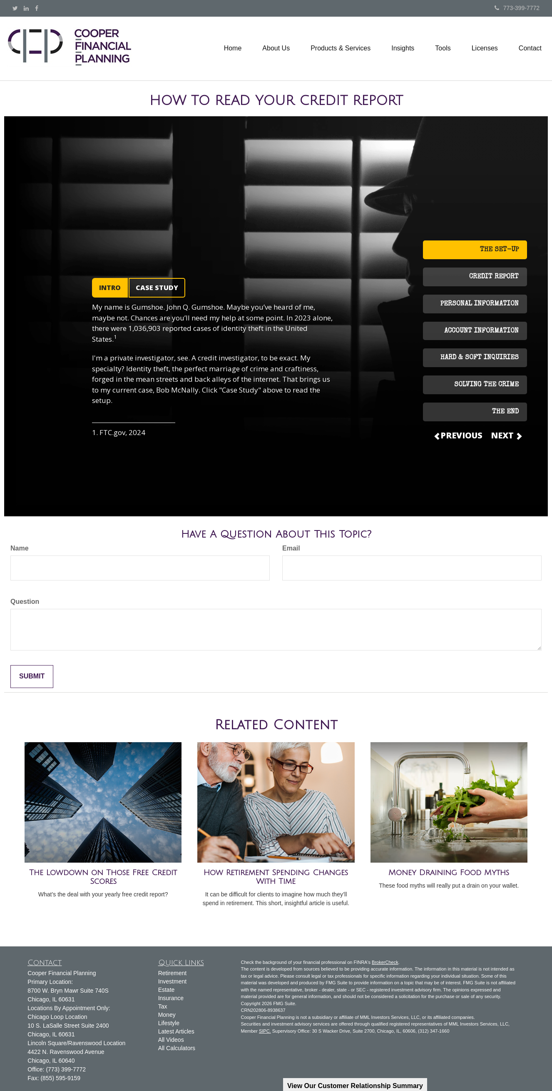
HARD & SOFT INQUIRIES (479, 358)
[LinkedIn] (26, 8)
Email (291, 548)
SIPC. (265, 1030)
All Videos (171, 1039)
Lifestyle (168, 1023)
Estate (166, 989)
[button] (276, 48)
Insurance (171, 998)
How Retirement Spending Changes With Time (276, 877)
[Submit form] (31, 676)
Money (167, 1014)
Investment (172, 981)
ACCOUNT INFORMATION (481, 331)
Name (19, 548)
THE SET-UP (499, 250)
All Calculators (176, 1048)
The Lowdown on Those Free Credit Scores (103, 877)
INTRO (110, 287)
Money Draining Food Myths (448, 872)
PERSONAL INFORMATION (479, 304)
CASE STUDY (157, 287)
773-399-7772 (517, 8)
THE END (505, 412)
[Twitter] (15, 8)
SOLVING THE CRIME (486, 385)
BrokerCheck (385, 962)
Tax (162, 1006)
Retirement (172, 973)
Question (24, 601)
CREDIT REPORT (494, 277)
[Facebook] (36, 8)
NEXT (506, 435)
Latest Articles (176, 1031)
